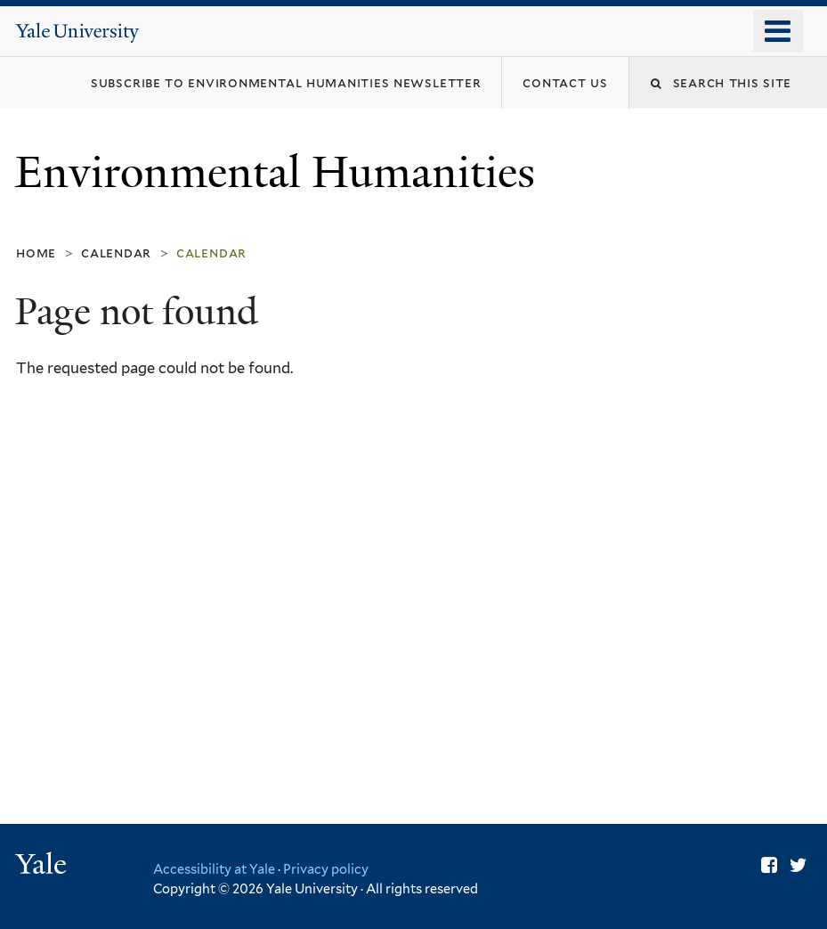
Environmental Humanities (280, 172)
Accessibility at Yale (214, 868)
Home (36, 252)
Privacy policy (326, 868)
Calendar (116, 252)
